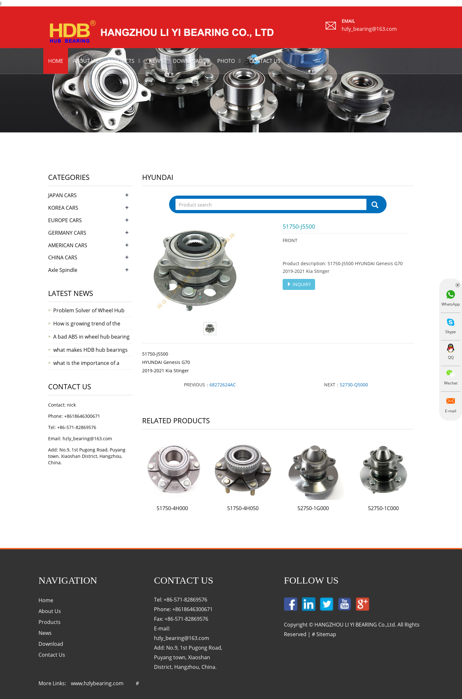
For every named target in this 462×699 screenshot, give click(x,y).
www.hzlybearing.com (97, 683)
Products (120, 60)
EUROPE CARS (65, 220)
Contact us (264, 60)
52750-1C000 (383, 508)
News (156, 60)
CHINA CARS (62, 257)
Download (188, 60)
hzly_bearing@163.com (369, 28)
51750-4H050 (243, 508)
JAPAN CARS (62, 195)
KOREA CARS (63, 207)
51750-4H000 (172, 508)
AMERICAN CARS (67, 245)
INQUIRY (299, 284)
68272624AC (223, 385)
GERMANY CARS (67, 232)
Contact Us (51, 654)
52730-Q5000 (354, 385)
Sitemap (326, 634)
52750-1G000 (313, 508)
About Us (49, 611)
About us (85, 60)
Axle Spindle (62, 270)
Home (55, 60)
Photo (226, 60)
